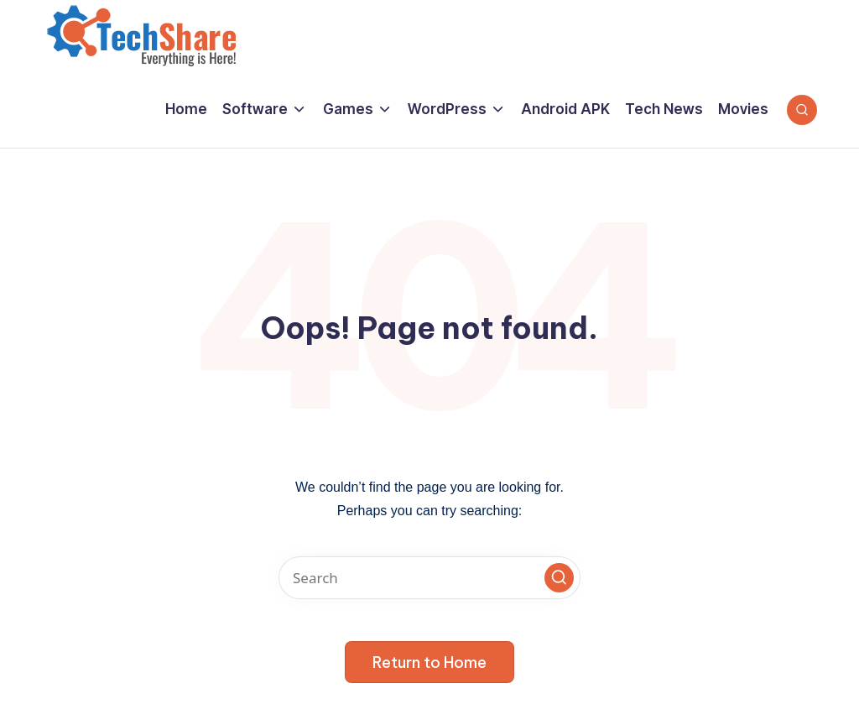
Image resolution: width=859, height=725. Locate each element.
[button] (559, 577)
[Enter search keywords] (429, 577)
